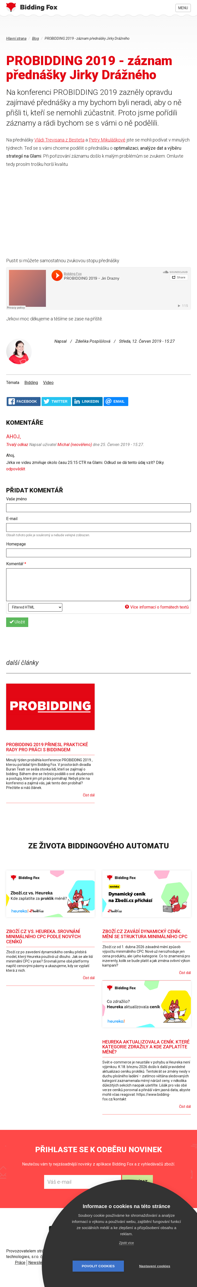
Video (48, 382)
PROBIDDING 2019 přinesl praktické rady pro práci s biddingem (47, 747)
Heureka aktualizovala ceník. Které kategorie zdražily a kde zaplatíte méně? (146, 1047)
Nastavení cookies (154, 1266)
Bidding (31, 382)
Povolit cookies (98, 1266)
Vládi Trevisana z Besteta (59, 140)
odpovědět (15, 469)
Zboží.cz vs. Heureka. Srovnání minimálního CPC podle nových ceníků (43, 936)
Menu (183, 8)
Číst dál (89, 795)
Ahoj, (13, 436)
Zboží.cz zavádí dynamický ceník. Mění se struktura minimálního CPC (145, 934)
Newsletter (38, 1262)
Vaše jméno (16, 498)
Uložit (17, 622)
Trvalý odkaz (17, 444)
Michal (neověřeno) (74, 444)
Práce (20, 1262)
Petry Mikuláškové (107, 140)
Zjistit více (126, 1243)
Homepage (16, 544)
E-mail (11, 518)
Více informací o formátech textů (157, 607)
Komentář (16, 563)
